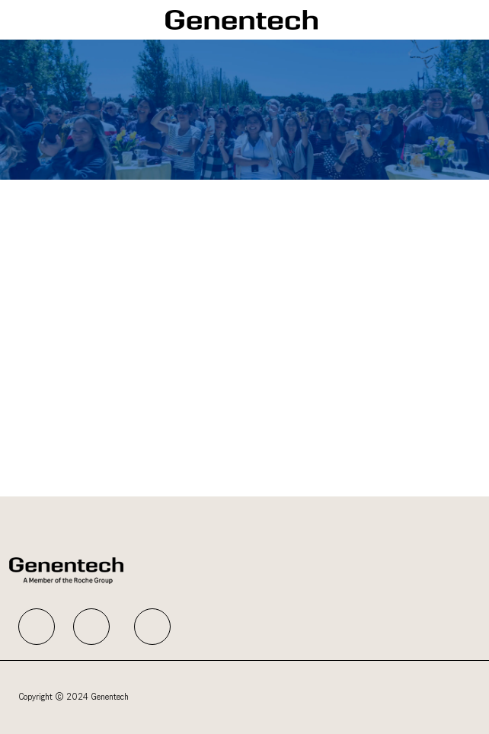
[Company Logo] (241, 19)
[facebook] (36, 626)
